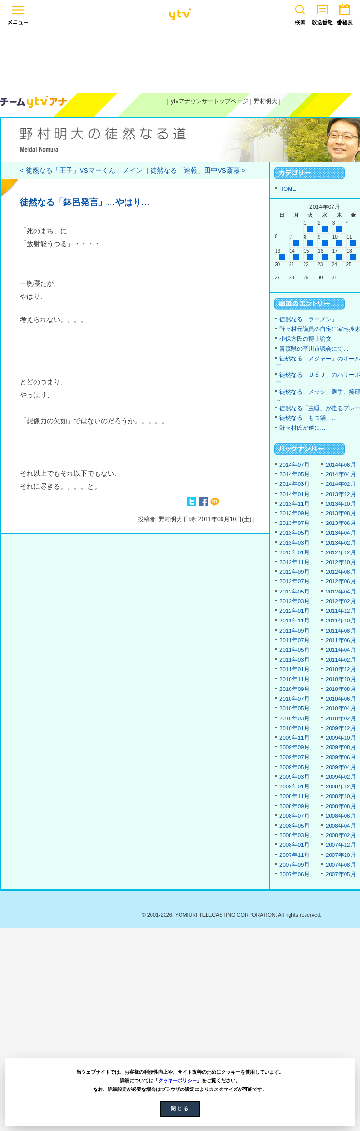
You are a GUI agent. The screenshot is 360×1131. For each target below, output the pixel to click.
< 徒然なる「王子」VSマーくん (67, 170)
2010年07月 (294, 699)
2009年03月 (294, 777)
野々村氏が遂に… (302, 428)
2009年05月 (294, 767)
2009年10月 (341, 738)
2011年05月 (294, 650)
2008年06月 (341, 816)
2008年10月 (341, 796)
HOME (287, 189)
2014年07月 (294, 465)
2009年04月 (341, 767)
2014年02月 (341, 484)
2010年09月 (294, 689)
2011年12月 (341, 611)
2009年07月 (294, 757)
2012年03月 (294, 601)
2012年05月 (294, 591)
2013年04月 (341, 533)
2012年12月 (341, 552)
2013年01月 (294, 552)
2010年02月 (341, 718)
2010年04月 (341, 708)
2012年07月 (294, 581)
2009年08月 (341, 747)
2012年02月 (341, 601)
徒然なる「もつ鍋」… (308, 418)
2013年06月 (341, 523)
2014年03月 (294, 484)
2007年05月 (341, 874)
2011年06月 (341, 640)
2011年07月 (294, 640)
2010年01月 (294, 728)
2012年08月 (341, 572)
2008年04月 (341, 825)
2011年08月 (341, 631)
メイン (133, 170)
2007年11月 (294, 855)
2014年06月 (341, 465)
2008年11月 (294, 796)
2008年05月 (294, 825)
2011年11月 (294, 620)
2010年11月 (294, 679)
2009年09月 (294, 747)
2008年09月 (294, 806)
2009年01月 (294, 786)
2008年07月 (294, 816)
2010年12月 (341, 669)
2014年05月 (294, 474)
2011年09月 (294, 631)
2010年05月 (294, 708)
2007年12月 (341, 845)
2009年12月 (341, 728)
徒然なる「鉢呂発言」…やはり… (85, 202)
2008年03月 (294, 835)
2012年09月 (294, 572)
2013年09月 (294, 513)
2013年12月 (341, 494)
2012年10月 (341, 562)
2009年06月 (341, 757)
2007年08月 (341, 865)
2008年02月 (341, 835)
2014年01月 (294, 494)
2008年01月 (294, 845)
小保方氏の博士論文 (305, 339)
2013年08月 (341, 513)
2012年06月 (341, 581)
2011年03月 (294, 659)
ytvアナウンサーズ (34, 102)
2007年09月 (294, 865)
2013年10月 (341, 504)
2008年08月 (341, 806)
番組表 (345, 13)
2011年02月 (341, 659)
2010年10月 (341, 679)
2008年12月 (341, 786)
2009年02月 (341, 777)
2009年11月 (294, 738)
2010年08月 (341, 689)
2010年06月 (341, 699)
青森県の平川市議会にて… (314, 349)
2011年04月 (341, 650)
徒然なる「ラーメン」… (311, 319)
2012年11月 (294, 562)
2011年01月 (294, 669)
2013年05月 (294, 533)
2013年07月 (294, 523)
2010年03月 (294, 718)
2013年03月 (294, 543)
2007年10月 (341, 855)
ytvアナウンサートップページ (209, 101)
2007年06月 (294, 874)
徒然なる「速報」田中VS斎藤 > (198, 170)
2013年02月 (341, 543)
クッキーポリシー (177, 1080)
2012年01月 (294, 611)
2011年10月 (341, 620)
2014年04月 (341, 474)
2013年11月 (294, 504)
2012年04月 (341, 591)
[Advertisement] (180, 59)
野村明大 (265, 101)
